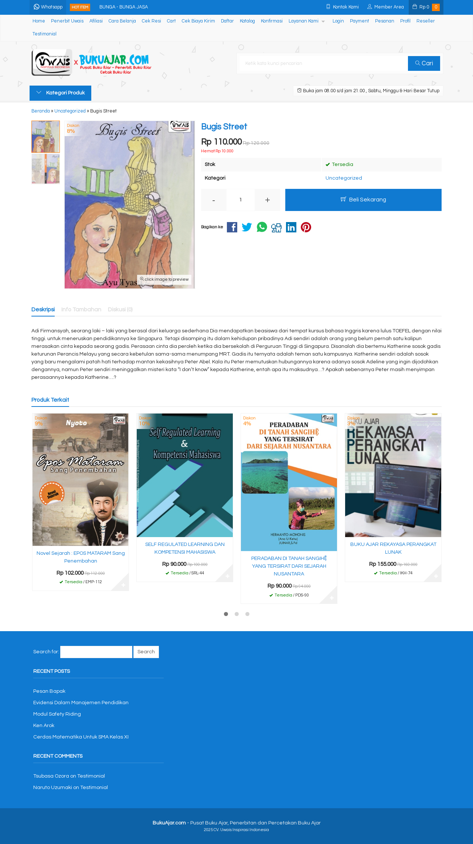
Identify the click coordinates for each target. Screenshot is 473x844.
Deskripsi (43, 309)
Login (338, 21)
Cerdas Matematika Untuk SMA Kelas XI (81, 737)
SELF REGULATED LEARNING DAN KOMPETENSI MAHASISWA (185, 548)
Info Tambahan (81, 309)
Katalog (247, 21)
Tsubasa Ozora (51, 776)
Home (39, 21)
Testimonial (45, 34)
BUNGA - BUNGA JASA (123, 7)
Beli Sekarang (363, 199)
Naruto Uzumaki (52, 787)
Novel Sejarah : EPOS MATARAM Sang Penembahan (81, 557)
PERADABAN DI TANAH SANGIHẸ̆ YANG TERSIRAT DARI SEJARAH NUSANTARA (289, 566)
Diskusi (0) (120, 309)
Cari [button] (424, 63)
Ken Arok (43, 725)
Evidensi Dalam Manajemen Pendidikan (81, 702)
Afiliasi (96, 21)
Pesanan (384, 21)
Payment (359, 21)
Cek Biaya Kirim (198, 21)
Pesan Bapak (49, 691)
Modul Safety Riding (57, 714)
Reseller (425, 21)
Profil (405, 21)
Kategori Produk (60, 93)
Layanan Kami (304, 21)
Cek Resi (151, 21)
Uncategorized (344, 178)
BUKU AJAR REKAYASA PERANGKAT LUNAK (393, 548)
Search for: (46, 651)
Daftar (227, 21)
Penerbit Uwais (67, 21)
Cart (171, 21)
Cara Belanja (122, 21)
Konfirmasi (272, 21)
